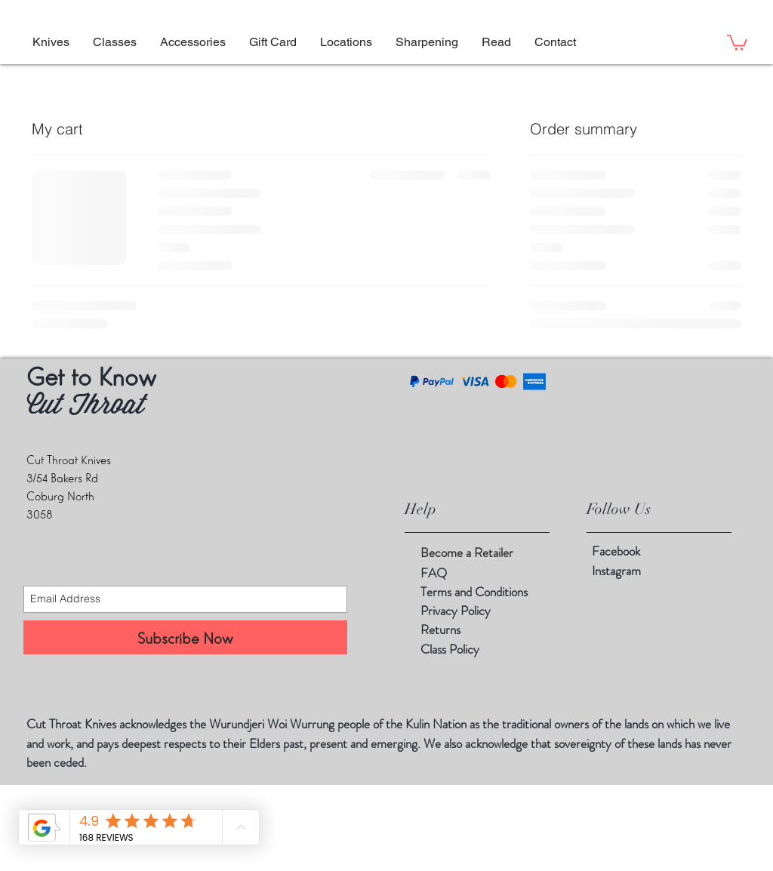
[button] (496, 42)
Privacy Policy (455, 611)
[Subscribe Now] (185, 637)
